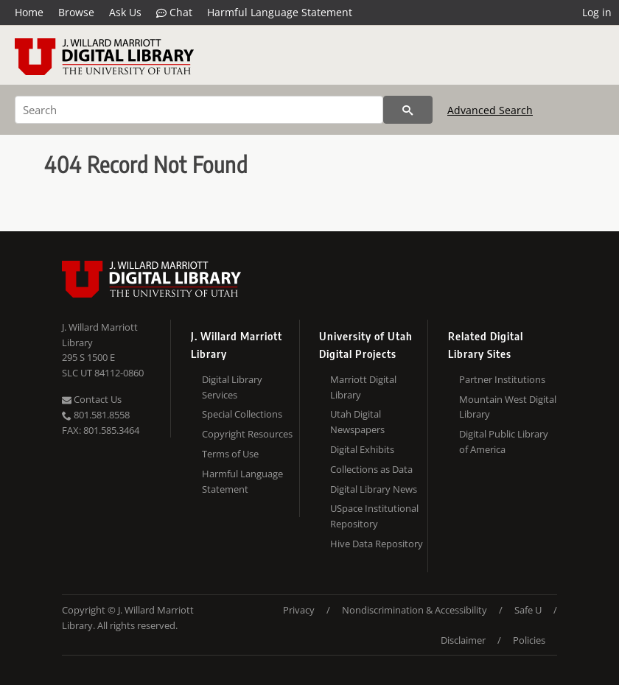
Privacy (299, 609)
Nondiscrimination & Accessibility (414, 609)
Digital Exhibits (362, 449)
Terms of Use (230, 453)
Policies (529, 640)
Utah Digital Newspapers (357, 421)
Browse (76, 12)
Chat (174, 12)
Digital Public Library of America (503, 441)
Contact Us (92, 399)
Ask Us (125, 12)
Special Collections (242, 414)
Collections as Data (371, 469)
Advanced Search (490, 110)
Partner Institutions (502, 379)
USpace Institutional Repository (374, 516)
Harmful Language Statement (279, 12)
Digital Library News (373, 489)
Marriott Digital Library (363, 387)
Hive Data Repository (376, 543)
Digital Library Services (232, 387)
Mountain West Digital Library (507, 407)
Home (29, 12)
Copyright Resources (247, 433)
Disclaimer (463, 640)
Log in (597, 12)
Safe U (528, 609)
